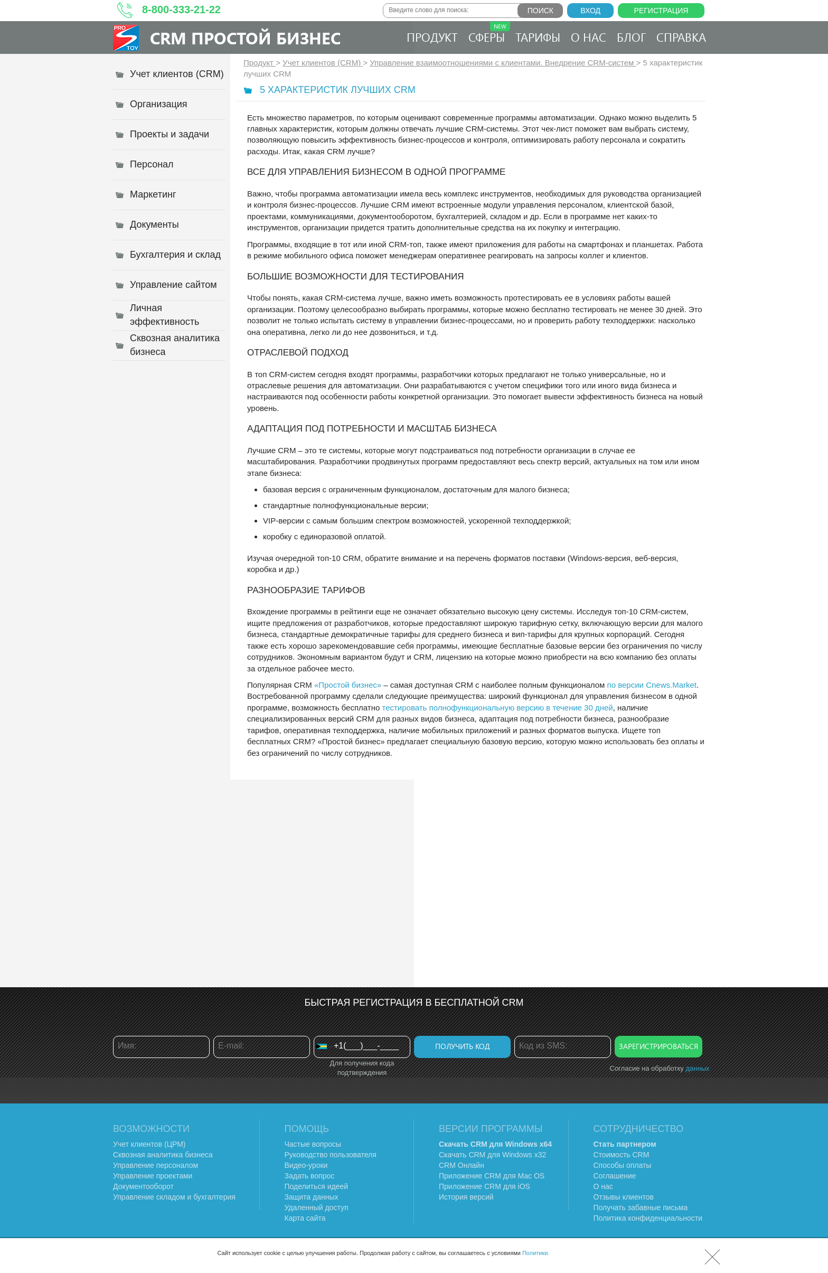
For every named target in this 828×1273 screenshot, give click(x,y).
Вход (590, 10)
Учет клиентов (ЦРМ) (149, 1144)
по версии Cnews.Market (652, 684)
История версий (466, 1197)
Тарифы (537, 37)
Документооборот (143, 1186)
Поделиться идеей (317, 1186)
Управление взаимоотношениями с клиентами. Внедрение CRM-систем (503, 62)
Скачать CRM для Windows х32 (492, 1154)
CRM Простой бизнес (245, 38)
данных (697, 1068)
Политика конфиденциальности (648, 1218)
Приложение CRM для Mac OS (491, 1176)
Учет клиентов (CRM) (323, 62)
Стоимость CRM (622, 1154)
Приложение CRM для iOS (484, 1186)
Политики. (536, 1253)
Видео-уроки (306, 1165)
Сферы (489, 33)
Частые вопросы (313, 1144)
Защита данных (311, 1197)
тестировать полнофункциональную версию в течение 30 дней (497, 707)
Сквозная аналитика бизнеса (163, 1154)
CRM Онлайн (461, 1165)
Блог (631, 37)
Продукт (432, 37)
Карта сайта (305, 1218)
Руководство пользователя (331, 1154)
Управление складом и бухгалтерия (174, 1197)
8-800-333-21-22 (181, 9)
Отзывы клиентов (624, 1197)
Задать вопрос (310, 1176)
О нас (588, 37)
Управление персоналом (155, 1165)
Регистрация (661, 10)
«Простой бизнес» (347, 684)
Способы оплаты (623, 1165)
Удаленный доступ (317, 1207)
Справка (681, 37)
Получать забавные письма (641, 1207)
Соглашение (615, 1176)
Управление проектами (152, 1176)
